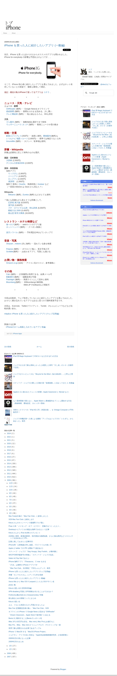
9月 (10, 493)
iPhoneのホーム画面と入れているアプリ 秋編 (26, 327)
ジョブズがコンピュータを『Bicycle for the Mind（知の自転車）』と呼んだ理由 (102, 135)
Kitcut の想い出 (14, 601)
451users (109, 255)
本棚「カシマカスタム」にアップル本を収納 (26, 575)
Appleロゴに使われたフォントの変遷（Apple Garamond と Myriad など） (41, 392)
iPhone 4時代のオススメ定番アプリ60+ (93, 220)
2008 (9, 653)
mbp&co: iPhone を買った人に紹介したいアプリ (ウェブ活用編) (31, 314)
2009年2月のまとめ (16, 642)
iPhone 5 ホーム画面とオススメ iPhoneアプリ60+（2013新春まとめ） (95, 258)
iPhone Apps (17, 333)
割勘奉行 (10, 277)
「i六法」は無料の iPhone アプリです (23, 565)
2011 (9, 473)
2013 (9, 467)
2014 (9, 463)
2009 (9, 480)
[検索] (98, 93)
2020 (9, 443)
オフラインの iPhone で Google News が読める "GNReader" (32, 612)
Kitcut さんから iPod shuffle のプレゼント (24, 533)
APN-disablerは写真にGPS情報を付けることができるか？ (31, 591)
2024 (9, 433)
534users (109, 250)
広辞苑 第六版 (14, 203)
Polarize (9, 249)
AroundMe (10, 141)
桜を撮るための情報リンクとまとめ (22, 598)
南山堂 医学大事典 (16, 213)
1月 (10, 649)
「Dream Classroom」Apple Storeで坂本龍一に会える (29, 615)
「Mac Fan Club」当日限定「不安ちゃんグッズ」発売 (29, 568)
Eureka (26, 195)
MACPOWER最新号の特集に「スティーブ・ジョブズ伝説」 (32, 555)
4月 (10, 510)
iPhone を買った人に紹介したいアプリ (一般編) (34, 45)
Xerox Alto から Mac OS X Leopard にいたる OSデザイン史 (31, 581)
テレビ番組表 (12, 114)
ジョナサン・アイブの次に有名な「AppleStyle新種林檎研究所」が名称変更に (38, 635)
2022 (9, 437)
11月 (11, 486)
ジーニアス (13, 176)
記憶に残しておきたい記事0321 (21, 541)
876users (109, 228)
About (13, 33)
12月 (11, 483)
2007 (9, 657)
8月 (10, 496)
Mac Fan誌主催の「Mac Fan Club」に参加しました (28, 516)
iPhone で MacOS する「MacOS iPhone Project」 (28, 632)
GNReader (10, 109)
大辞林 (9, 160)
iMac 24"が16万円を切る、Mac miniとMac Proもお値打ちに (31, 621)
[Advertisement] (55, 16)
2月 (10, 646)
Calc (8, 274)
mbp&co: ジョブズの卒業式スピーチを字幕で (95, 215)
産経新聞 (10, 111)
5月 (10, 506)
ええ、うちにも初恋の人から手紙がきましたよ (27, 605)
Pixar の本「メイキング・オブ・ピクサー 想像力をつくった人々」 (35, 526)
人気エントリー (86, 207)
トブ (90, 69)
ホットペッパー (13, 227)
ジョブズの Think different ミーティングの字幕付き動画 (97, 195)
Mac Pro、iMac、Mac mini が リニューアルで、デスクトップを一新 (35, 625)
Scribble (9, 252)
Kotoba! (41, 184)
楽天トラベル (12, 232)
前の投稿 (70, 347)
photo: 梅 (12, 585)
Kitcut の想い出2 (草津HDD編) (20, 588)
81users (110, 198)
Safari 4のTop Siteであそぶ (19, 558)
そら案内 (10, 122)
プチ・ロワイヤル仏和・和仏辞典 (22, 208)
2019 (9, 447)
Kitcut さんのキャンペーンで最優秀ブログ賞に (26, 523)
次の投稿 (7, 347)
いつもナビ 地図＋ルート (17, 139)
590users (109, 244)
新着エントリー (86, 181)
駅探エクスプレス (14, 136)
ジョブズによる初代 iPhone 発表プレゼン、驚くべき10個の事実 (97, 185)
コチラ (46, 92)
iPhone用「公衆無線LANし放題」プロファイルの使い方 (30, 545)
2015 (9, 460)
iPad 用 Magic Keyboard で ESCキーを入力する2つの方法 (35, 356)
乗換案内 (47, 136)
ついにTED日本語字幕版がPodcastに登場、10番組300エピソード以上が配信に (97, 231)
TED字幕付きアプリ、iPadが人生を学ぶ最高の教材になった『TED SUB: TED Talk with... (97, 247)
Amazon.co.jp (12, 263)
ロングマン (13, 179)
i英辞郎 (11, 181)
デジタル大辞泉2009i (15, 163)
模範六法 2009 (14, 210)
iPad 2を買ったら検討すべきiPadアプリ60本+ (95, 236)
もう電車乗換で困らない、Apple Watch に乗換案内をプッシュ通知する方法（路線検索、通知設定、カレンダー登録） (102, 170)
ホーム (39, 347)
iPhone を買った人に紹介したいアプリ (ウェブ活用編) (29, 571)
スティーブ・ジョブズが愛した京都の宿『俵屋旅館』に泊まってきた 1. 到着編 (43, 383)
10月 (11, 490)
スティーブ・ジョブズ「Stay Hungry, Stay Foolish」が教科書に (33, 551)
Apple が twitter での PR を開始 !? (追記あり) (26, 548)
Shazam (9, 244)
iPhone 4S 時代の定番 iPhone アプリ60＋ (94, 209)
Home (5, 33)
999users (109, 218)
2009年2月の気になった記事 (20, 638)
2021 (9, 440)
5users (110, 192)
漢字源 (11, 205)
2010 (9, 477)
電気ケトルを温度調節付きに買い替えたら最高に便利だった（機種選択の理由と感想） (97, 190)
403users (109, 260)
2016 (9, 457)
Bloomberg (10, 282)
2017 (9, 453)
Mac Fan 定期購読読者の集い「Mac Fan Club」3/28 (29, 608)
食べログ (10, 224)
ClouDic (22, 184)
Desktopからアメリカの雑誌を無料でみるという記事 (29, 529)
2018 (9, 450)
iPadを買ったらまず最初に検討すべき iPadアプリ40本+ (97, 226)
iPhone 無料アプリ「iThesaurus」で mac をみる (27, 561)
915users (109, 223)
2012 (9, 470)
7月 (10, 500)
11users (110, 187)
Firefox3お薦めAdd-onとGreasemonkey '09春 (26, 595)
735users (109, 234)
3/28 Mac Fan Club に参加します (21, 519)
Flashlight (10, 279)
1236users (109, 212)
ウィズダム (13, 174)
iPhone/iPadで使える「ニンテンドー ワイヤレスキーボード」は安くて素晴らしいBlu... (97, 253)
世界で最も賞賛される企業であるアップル (25, 628)
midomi (18, 244)
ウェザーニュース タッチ (17, 124)
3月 (10, 513)
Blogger (63, 669)
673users (109, 239)
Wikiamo (11, 195)
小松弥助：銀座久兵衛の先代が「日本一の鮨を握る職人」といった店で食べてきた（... (97, 242)
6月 (10, 503)
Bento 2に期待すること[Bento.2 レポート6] (25, 618)
